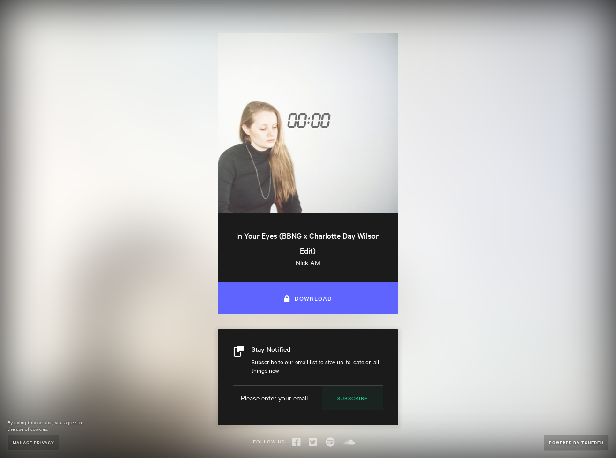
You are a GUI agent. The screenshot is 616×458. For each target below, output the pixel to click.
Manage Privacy (33, 442)
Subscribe (352, 397)
